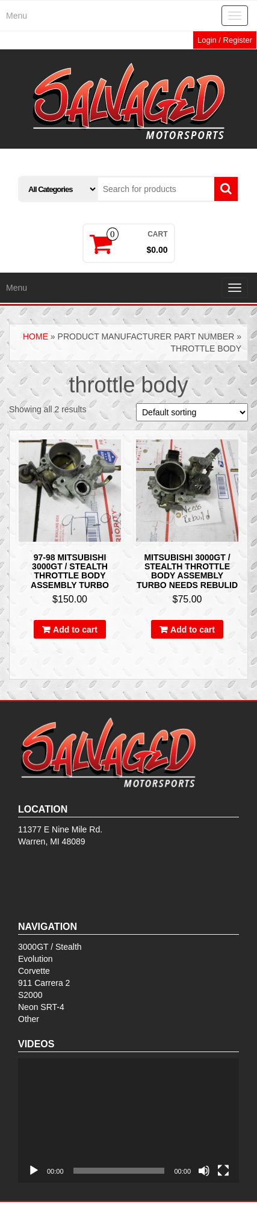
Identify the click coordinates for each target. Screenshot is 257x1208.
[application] (128, 1120)
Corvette (34, 971)
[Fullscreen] (223, 1171)
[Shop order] (192, 412)
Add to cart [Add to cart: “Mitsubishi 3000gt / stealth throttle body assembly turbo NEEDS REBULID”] (192, 629)
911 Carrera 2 (44, 983)
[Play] (34, 1171)
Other (28, 1019)
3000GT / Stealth (50, 947)
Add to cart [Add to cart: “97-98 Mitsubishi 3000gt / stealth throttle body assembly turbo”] (75, 629)
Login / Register (224, 40)
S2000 (30, 995)
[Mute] (204, 1171)
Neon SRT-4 (41, 1007)
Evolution (35, 959)
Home (35, 336)
